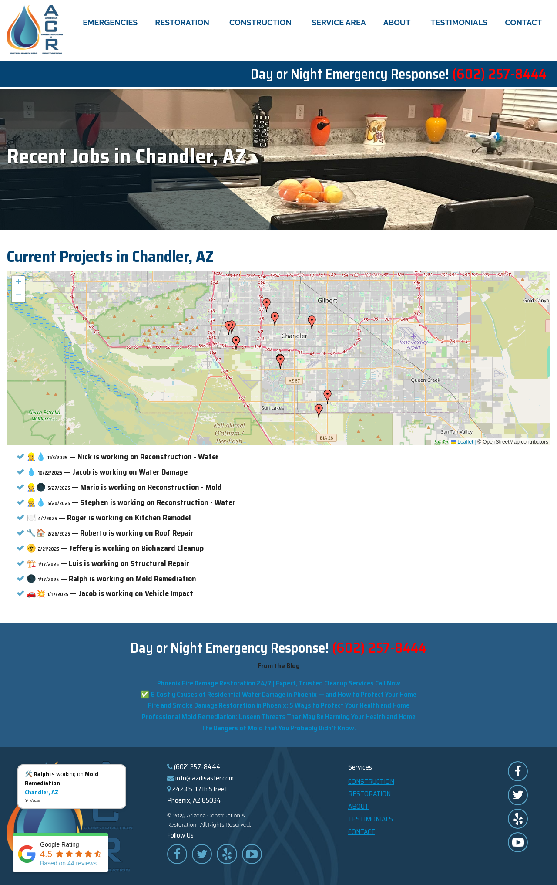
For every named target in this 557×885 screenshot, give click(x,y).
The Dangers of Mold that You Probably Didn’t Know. (278, 726)
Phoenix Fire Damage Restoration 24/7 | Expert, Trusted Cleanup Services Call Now (278, 681)
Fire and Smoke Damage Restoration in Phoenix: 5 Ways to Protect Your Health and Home (278, 704)
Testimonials (458, 23)
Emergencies (110, 23)
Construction (261, 23)
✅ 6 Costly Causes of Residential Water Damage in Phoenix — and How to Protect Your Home (278, 692)
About (398, 23)
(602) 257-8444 (499, 75)
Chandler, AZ (41, 792)
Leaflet (462, 440)
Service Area (339, 23)
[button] (312, 321)
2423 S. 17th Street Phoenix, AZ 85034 (197, 793)
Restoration (183, 23)
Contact (523, 23)
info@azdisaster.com (204, 776)
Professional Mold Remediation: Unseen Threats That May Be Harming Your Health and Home (279, 714)
